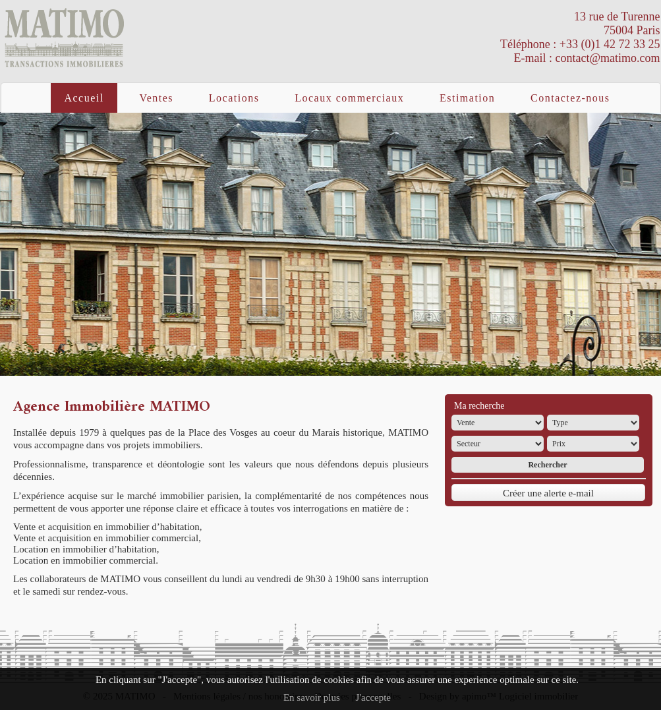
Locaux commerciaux (349, 98)
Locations (234, 98)
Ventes (156, 98)
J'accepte (373, 697)
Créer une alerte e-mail (548, 493)
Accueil (83, 98)
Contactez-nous (570, 98)
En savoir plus (311, 697)
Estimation (467, 98)
